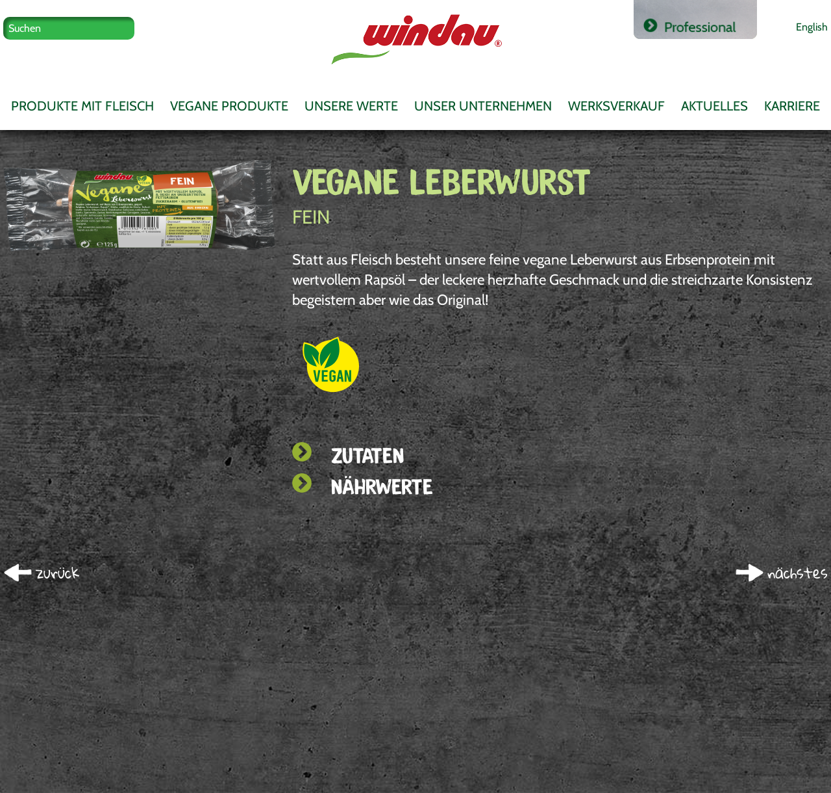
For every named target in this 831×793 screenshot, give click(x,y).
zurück (57, 573)
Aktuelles (714, 106)
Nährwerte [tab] (362, 486)
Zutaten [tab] (348, 455)
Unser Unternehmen (483, 106)
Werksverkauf (616, 106)
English (812, 26)
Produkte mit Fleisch (82, 106)
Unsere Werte (351, 106)
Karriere (792, 106)
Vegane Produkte (229, 106)
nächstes (797, 573)
